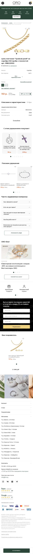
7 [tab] (22, 156)
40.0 (2, 85)
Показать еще (16, 233)
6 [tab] (20, 156)
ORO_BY (16, 369)
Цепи (30, 112)
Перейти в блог (16, 277)
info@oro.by (4, 477)
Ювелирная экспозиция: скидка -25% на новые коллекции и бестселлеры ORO (15, 266)
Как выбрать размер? (26, 82)
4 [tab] (16, 156)
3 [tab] (14, 156)
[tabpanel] (16, 41)
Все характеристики (16, 76)
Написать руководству (8, 531)
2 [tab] (12, 156)
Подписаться (16, 326)
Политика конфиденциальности (11, 537)
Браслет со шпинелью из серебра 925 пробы (23, 184)
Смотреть (16, 16)
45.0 (6, 85)
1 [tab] (16, 53)
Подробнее (16, 120)
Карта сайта (5, 534)
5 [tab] (18, 156)
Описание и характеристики (13, 102)
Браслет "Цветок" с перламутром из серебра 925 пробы (7, 184)
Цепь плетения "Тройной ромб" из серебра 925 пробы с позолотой (16, 356)
